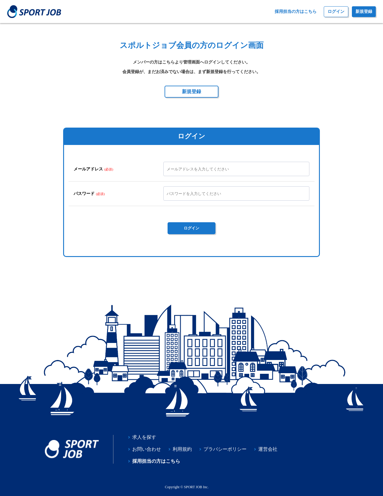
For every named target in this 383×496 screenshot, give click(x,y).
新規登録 (363, 11)
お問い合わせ (146, 449)
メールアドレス (88, 169)
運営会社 (267, 449)
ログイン (336, 11)
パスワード (84, 193)
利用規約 (182, 449)
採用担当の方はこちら (296, 12)
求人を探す (144, 437)
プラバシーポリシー (225, 449)
